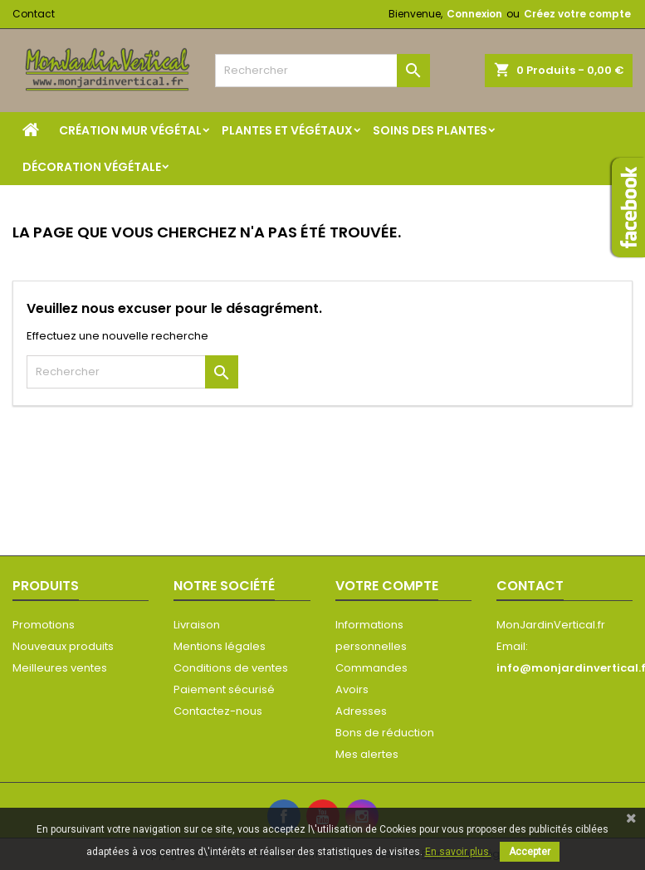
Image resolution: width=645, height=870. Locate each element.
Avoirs (352, 689)
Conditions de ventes (230, 668)
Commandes (371, 668)
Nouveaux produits (63, 646)
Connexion (474, 14)
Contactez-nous (217, 711)
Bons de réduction (384, 732)
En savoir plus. (458, 852)
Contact (33, 14)
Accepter (529, 852)
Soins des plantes (430, 130)
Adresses (361, 711)
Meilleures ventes (59, 668)
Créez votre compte (577, 14)
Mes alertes (366, 754)
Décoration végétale (91, 167)
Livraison (196, 625)
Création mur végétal (130, 130)
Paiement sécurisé (224, 689)
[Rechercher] (322, 70)
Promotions (43, 625)
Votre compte (386, 585)
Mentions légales (219, 646)
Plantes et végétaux (287, 130)
